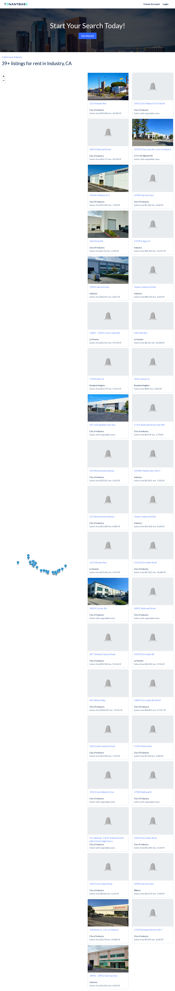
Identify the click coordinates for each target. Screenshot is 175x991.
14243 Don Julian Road (145, 838)
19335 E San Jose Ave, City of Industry (152, 149)
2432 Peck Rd (96, 241)
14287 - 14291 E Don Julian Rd (104, 333)
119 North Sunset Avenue (101, 470)
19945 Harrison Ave (99, 287)
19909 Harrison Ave (144, 883)
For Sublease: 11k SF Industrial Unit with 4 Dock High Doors (106, 839)
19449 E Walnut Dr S (99, 195)
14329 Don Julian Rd (144, 654)
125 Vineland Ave (97, 103)
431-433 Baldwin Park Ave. (102, 424)
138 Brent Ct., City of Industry (104, 929)
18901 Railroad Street (145, 608)
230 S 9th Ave (140, 333)
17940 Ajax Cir (96, 379)
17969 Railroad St (143, 792)
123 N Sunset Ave (97, 562)
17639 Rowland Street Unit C (148, 929)
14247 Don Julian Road (100, 883)
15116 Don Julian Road (145, 562)
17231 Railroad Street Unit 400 (149, 424)
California (6, 57)
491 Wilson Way (97, 700)
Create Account (151, 4)
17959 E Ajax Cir (142, 241)
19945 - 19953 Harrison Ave (103, 975)
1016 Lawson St (142, 379)
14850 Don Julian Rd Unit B (147, 700)
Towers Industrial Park (145, 287)
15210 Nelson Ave (143, 746)
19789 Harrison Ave (144, 195)
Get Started (87, 36)
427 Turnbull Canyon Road (102, 654)
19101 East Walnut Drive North (149, 103)
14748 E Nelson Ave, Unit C (147, 470)
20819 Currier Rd (97, 608)
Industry (18, 57)
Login (165, 4)
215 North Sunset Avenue (101, 516)
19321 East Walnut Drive (101, 792)
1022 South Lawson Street (102, 746)
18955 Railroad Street (100, 149)
